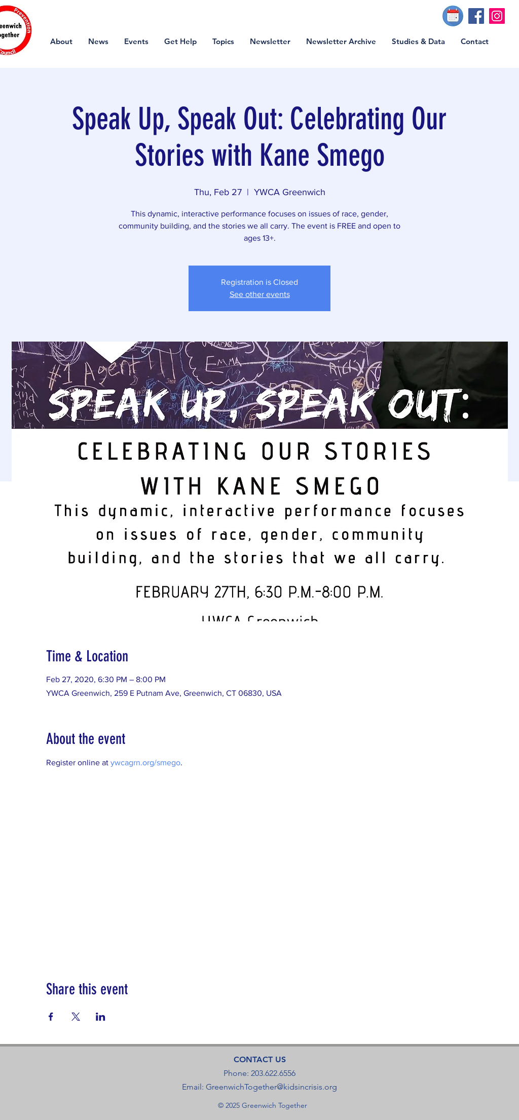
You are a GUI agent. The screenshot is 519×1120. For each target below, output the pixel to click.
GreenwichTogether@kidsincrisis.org (271, 1087)
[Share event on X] (76, 1017)
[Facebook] (476, 16)
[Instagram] (497, 16)
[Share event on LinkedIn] (100, 1017)
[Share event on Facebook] (51, 1017)
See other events (260, 294)
